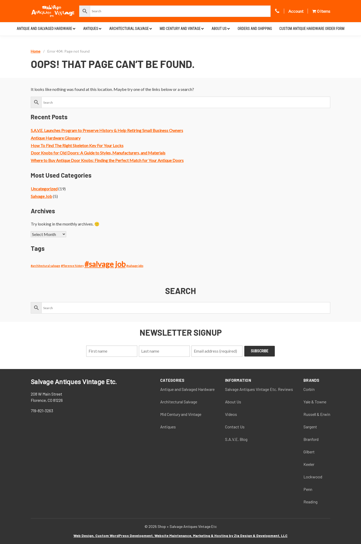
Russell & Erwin (316, 414)
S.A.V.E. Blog (236, 439)
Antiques (90, 29)
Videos (231, 414)
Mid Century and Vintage (180, 29)
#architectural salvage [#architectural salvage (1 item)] (45, 265)
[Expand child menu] (74, 28)
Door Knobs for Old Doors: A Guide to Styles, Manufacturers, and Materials (98, 152)
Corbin (309, 389)
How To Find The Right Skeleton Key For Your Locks (77, 145)
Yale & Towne (314, 401)
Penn (307, 489)
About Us (219, 29)
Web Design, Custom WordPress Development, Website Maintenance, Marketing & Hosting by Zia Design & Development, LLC (180, 535)
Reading (310, 501)
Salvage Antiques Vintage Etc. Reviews (259, 389)
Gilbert (309, 451)
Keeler (308, 464)
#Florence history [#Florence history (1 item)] (72, 265)
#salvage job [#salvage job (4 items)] (105, 263)
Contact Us (235, 426)
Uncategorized (44, 188)
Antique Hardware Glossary (55, 137)
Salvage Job (41, 196)
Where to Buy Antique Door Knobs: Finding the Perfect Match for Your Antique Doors (107, 160)
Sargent (310, 426)
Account (295, 11)
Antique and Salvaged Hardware (44, 29)
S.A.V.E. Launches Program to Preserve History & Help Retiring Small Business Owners (107, 130)
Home (35, 51)
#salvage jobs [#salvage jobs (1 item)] (134, 265)
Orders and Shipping (255, 29)
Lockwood (312, 476)
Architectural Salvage (129, 29)
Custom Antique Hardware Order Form (311, 29)
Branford (311, 439)
